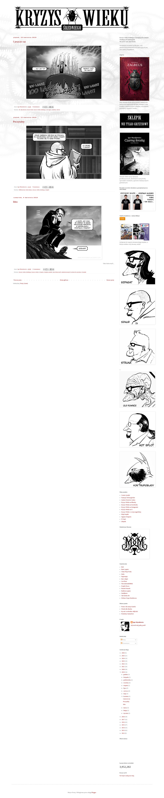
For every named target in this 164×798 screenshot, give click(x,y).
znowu (58, 109)
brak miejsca (29, 190)
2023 (123, 661)
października (127, 680)
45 (19, 109)
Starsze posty (110, 280)
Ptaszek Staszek (125, 588)
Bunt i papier (125, 569)
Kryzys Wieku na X (126, 509)
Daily (122, 574)
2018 (123, 717)
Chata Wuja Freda (126, 572)
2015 (123, 725)
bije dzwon (23, 109)
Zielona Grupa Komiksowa (129, 598)
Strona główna (64, 280)
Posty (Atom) (24, 283)
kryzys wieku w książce (38, 272)
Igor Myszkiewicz (138, 622)
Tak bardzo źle (125, 595)
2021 (123, 666)
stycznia (125, 713)
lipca (124, 688)
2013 (123, 730)
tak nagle (48, 109)
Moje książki (125, 514)
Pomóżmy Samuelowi (127, 614)
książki (47, 190)
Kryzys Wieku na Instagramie (129, 507)
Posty (123, 640)
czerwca (125, 691)
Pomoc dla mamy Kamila (128, 606)
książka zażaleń (48, 272)
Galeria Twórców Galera (128, 500)
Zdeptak (123, 521)
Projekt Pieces (125, 586)
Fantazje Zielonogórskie (128, 497)
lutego (125, 710)
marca (125, 708)
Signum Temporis (126, 517)
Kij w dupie (124, 579)
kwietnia (126, 696)
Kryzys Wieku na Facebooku (129, 505)
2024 (123, 658)
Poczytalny (19, 121)
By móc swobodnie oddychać (129, 611)
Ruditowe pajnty (126, 591)
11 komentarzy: (36, 269)
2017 (123, 719)
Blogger (94, 792)
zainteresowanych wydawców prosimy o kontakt (73, 272)
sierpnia (125, 685)
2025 (123, 656)
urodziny (53, 109)
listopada (126, 677)
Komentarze (125, 643)
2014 (123, 728)
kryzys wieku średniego (40, 109)
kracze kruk (30, 109)
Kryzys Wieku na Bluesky (128, 502)
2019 (123, 672)
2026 (123, 653)
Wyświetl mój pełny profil (138, 625)
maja (124, 694)
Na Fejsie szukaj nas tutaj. (127, 776)
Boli (122, 567)
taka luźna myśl (57, 272)
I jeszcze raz (19, 41)
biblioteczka (22, 190)
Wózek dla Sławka (126, 609)
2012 (123, 733)
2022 (123, 664)
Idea (15, 201)
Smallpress (124, 593)
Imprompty (124, 576)
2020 (123, 669)
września (126, 683)
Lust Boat (124, 581)
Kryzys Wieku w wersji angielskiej (131, 512)
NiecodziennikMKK (127, 583)
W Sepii (123, 519)
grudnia (125, 674)
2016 (123, 722)
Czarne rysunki (125, 495)
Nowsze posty (18, 280)
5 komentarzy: (36, 106)
